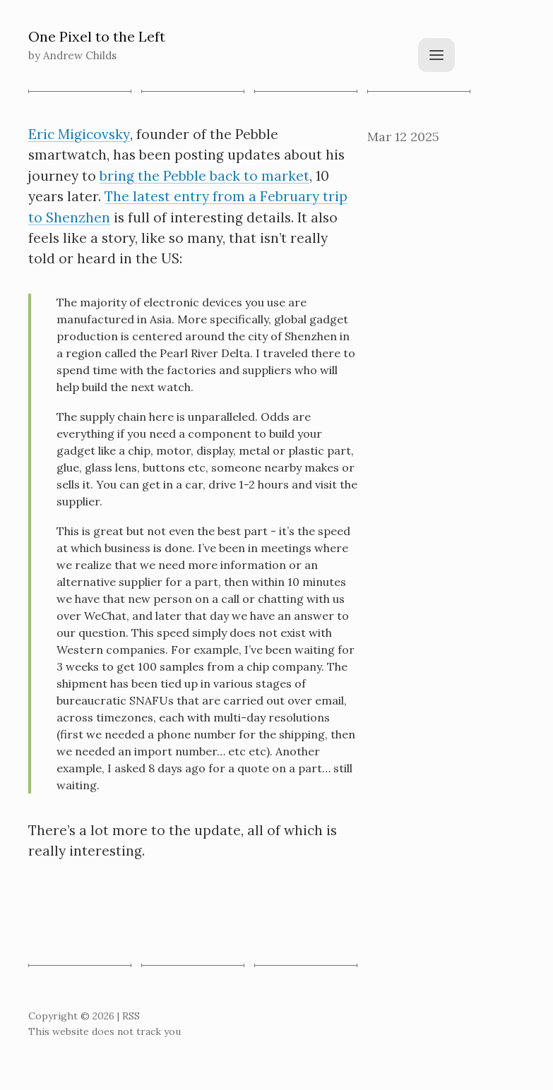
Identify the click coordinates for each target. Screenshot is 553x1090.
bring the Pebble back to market (204, 175)
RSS (131, 1016)
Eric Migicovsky (79, 134)
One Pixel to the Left (96, 36)
